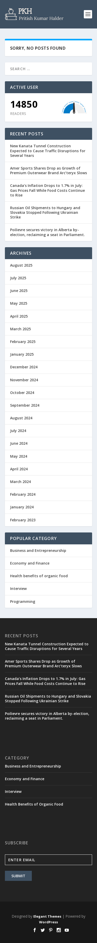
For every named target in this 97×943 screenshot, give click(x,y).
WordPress (48, 922)
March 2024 (20, 481)
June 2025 (18, 290)
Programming (22, 601)
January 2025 (22, 354)
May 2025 (18, 303)
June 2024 (18, 443)
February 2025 (22, 341)
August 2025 (21, 265)
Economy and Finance (29, 563)
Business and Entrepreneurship (38, 550)
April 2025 (19, 316)
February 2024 (22, 494)
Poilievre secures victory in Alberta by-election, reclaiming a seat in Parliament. (47, 232)
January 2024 (22, 507)
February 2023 (22, 519)
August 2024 (21, 417)
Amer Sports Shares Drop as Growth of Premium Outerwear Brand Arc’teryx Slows (48, 170)
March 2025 (20, 328)
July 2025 (18, 277)
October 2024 (22, 392)
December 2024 (24, 366)
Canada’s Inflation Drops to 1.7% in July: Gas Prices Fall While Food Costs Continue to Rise (47, 190)
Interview (18, 588)
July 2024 (18, 430)
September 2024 (24, 405)
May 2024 (18, 456)
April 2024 (19, 468)
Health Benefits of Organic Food (34, 804)
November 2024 (24, 379)
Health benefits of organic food (39, 575)
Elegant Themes (47, 916)
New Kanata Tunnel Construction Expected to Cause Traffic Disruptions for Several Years (47, 150)
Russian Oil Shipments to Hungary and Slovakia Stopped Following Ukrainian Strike (45, 212)
